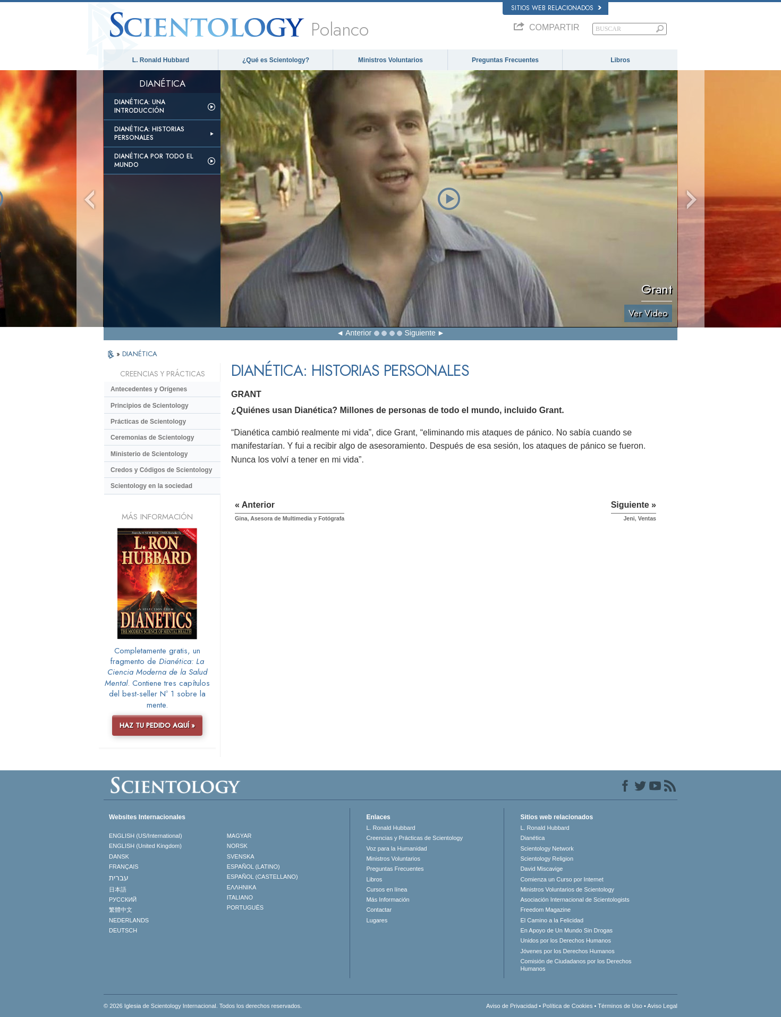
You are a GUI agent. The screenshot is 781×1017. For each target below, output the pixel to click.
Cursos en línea (386, 889)
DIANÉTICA (139, 354)
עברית (119, 877)
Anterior (358, 333)
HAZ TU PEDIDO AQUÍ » (157, 725)
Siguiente (419, 333)
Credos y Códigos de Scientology (161, 470)
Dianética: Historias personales (149, 133)
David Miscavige (541, 868)
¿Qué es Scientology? (275, 60)
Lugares (376, 920)
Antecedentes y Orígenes (149, 389)
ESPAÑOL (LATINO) (253, 866)
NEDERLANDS (129, 920)
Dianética (532, 838)
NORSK (237, 846)
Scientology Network (546, 848)
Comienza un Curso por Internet (562, 879)
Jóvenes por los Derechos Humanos (567, 951)
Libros (620, 60)
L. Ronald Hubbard (160, 60)
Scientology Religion (546, 858)
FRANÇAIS (124, 866)
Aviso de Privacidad (511, 1006)
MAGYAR (239, 836)
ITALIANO (240, 897)
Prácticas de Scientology (148, 421)
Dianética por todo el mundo (153, 161)
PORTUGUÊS (245, 907)
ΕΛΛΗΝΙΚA (242, 887)
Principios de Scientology (150, 405)
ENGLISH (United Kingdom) (145, 846)
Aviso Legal (662, 1006)
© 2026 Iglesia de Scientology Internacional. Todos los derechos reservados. (203, 1006)
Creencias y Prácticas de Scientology (414, 838)
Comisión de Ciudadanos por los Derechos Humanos (575, 965)
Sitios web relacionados (556, 8)
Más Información (387, 899)
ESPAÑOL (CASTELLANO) (262, 876)
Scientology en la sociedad (151, 486)
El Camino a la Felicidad (551, 920)
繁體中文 (120, 909)
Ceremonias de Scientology (152, 437)
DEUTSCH (123, 930)
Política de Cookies (567, 1006)
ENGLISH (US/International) (145, 836)
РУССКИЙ (123, 899)
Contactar (379, 909)
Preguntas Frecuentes (505, 60)
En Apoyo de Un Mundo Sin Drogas (566, 930)
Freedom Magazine (545, 909)
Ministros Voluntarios (390, 60)
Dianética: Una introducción (139, 106)
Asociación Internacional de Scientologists (574, 899)
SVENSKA (240, 856)
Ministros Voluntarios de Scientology (567, 889)
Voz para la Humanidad (396, 848)
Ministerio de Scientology (149, 454)
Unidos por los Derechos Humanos (565, 940)
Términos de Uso (620, 1006)
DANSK (119, 856)
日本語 (117, 889)
